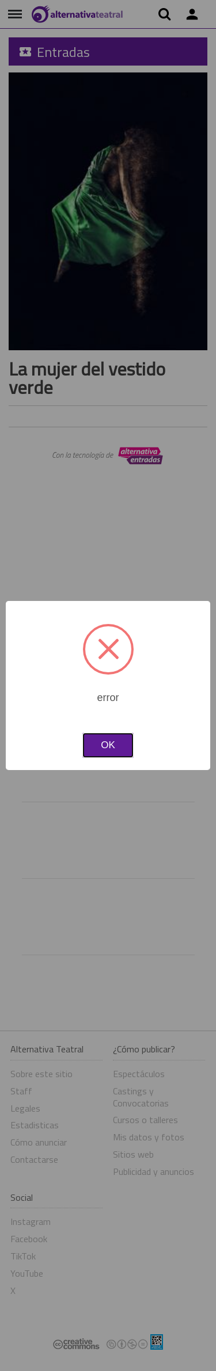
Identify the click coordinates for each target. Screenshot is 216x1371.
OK (108, 745)
